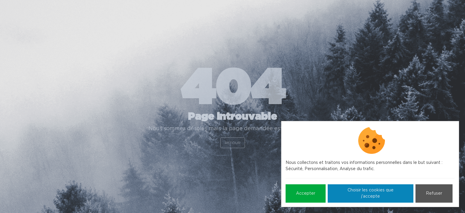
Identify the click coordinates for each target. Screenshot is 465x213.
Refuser (434, 193)
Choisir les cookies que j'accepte (371, 193)
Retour (233, 142)
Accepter (305, 193)
